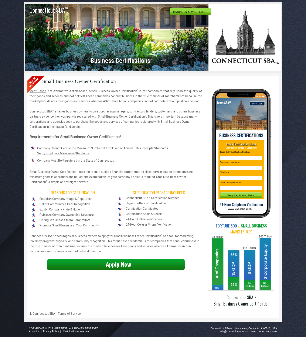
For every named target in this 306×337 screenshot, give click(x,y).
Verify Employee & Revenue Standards (63, 153)
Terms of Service (69, 313)
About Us (34, 331)
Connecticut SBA (49, 10)
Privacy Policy (51, 331)
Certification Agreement (76, 331)
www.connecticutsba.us (264, 331)
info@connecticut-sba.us (234, 331)
